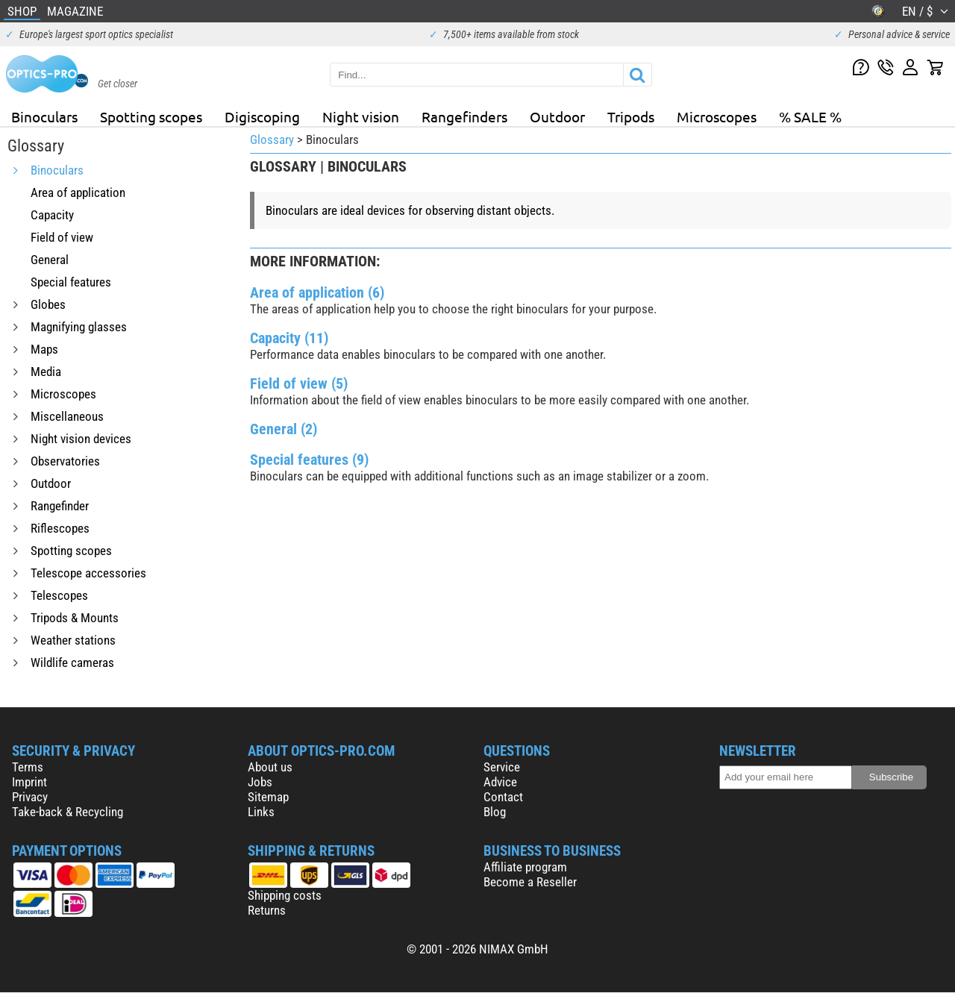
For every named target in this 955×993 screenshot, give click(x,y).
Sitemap (268, 796)
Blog (494, 811)
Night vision (360, 116)
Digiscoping (262, 116)
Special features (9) (309, 460)
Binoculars (44, 116)
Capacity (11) (289, 338)
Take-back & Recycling (67, 811)
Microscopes (717, 116)
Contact (503, 796)
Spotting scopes (151, 116)
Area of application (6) (317, 292)
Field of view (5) (299, 383)
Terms (27, 766)
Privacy (30, 796)
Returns (267, 910)
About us (270, 766)
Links (261, 811)
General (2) (283, 429)
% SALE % (810, 116)
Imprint (29, 781)
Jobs (260, 781)
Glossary (272, 139)
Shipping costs (285, 895)
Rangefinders (464, 116)
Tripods (630, 116)
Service (501, 766)
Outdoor (557, 116)
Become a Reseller (530, 881)
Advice (500, 781)
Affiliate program (525, 866)
